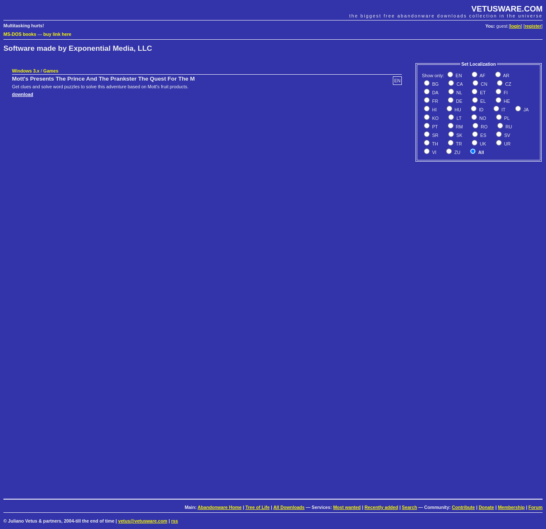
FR (434, 101)
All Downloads (289, 507)
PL (506, 118)
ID (481, 109)
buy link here (58, 34)
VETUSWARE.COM (507, 8)
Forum (536, 507)
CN (483, 84)
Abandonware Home (219, 507)
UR (507, 143)
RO (483, 126)
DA (435, 92)
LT (458, 118)
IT (502, 109)
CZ (507, 84)
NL (458, 92)
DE (458, 101)
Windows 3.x (25, 70)
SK (458, 135)
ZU (456, 152)
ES (482, 135)
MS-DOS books (19, 34)
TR (458, 143)
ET (482, 92)
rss (174, 520)
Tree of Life (257, 507)
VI (433, 152)
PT (434, 126)
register (533, 26)
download (22, 94)
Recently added (381, 507)
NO (482, 118)
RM (459, 126)
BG (435, 84)
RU (508, 126)
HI (434, 109)
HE (506, 101)
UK (482, 143)
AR (505, 75)
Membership (511, 507)
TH (434, 143)
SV (506, 135)
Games (50, 70)
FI (505, 92)
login (515, 26)
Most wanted (347, 507)
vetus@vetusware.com (142, 520)
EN (458, 75)
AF (482, 75)
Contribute (463, 507)
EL (482, 101)
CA (459, 84)
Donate (486, 507)
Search (409, 507)
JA (525, 109)
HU (457, 109)
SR (435, 135)
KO (435, 118)
